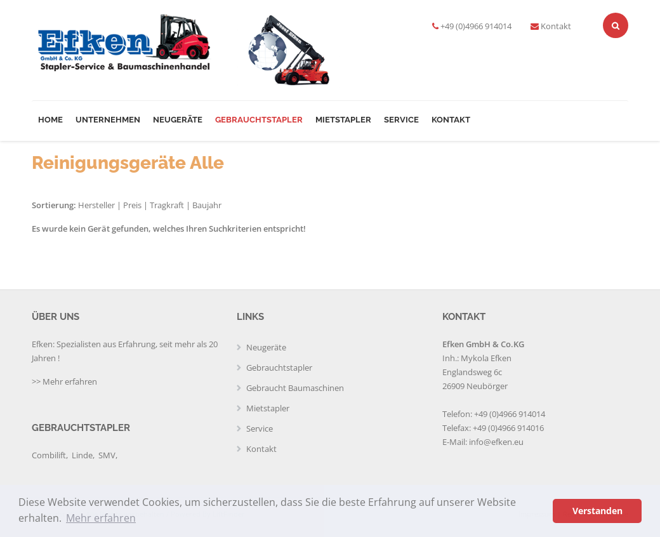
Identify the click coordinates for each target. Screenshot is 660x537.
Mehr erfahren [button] (101, 518)
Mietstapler (343, 119)
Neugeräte (177, 119)
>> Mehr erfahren (64, 381)
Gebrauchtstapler (259, 119)
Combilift (49, 455)
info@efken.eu (496, 442)
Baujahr (206, 205)
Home (50, 119)
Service (401, 119)
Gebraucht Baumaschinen (295, 388)
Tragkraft (167, 205)
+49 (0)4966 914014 (476, 26)
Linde (82, 455)
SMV (107, 455)
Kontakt (556, 26)
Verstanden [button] (597, 511)
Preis (132, 205)
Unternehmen (108, 119)
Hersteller (96, 205)
